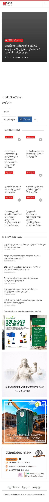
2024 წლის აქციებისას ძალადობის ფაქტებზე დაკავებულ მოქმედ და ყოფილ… (22, 268)
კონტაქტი (36, 487)
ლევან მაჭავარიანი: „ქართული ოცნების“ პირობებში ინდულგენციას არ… (25, 246)
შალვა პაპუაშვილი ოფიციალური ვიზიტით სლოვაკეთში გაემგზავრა (21, 279)
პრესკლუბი (18, 40)
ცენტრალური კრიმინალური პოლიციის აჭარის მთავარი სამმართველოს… (23, 302)
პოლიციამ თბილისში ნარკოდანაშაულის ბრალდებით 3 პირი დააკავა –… (20, 290)
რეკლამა (26, 487)
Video (8, 40)
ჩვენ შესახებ (13, 487)
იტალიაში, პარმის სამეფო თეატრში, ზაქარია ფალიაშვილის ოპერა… (22, 257)
